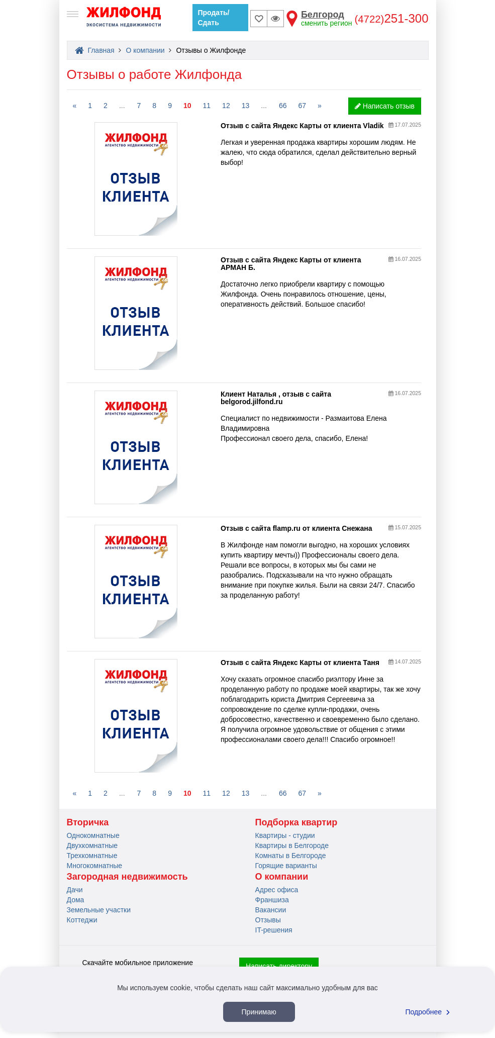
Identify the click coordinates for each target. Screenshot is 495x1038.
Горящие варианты (286, 866)
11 (207, 106)
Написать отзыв (385, 106)
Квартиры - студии (285, 835)
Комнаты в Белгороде (290, 856)
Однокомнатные (93, 835)
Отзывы (268, 920)
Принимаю (259, 1012)
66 (283, 106)
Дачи (75, 890)
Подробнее (429, 1012)
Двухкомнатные (92, 845)
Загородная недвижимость (127, 877)
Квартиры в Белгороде (292, 845)
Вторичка (88, 822)
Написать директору (279, 966)
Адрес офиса (277, 890)
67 (303, 106)
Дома (75, 900)
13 (246, 106)
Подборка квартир (296, 822)
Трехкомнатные (92, 856)
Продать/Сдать (214, 18)
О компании (282, 877)
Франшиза (272, 900)
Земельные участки (99, 910)
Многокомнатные (95, 866)
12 (226, 106)
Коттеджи (82, 920)
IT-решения (273, 930)
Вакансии (270, 910)
